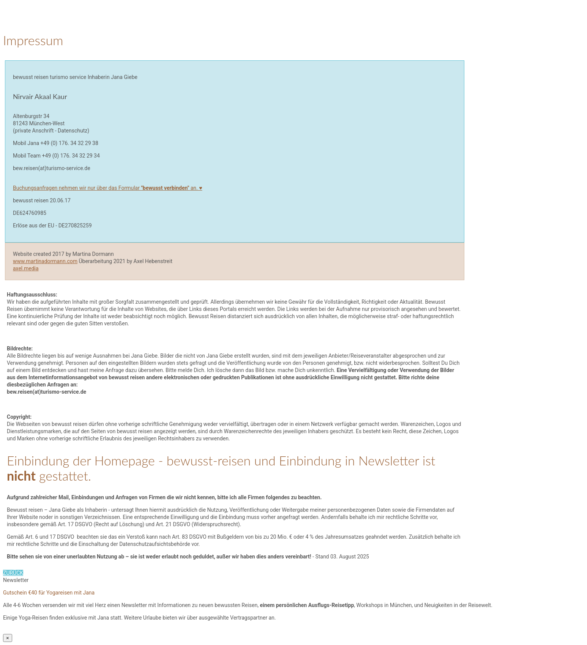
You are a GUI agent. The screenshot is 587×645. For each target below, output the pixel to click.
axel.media (26, 268)
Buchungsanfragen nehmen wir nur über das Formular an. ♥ (107, 188)
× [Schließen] (7, 638)
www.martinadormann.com (45, 261)
